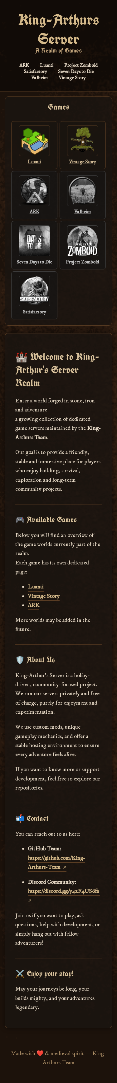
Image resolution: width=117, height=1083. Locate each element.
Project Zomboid (81, 65)
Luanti (46, 65)
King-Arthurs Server (58, 29)
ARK (24, 65)
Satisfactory (35, 71)
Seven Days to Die (76, 71)
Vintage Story (72, 78)
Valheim (39, 78)
